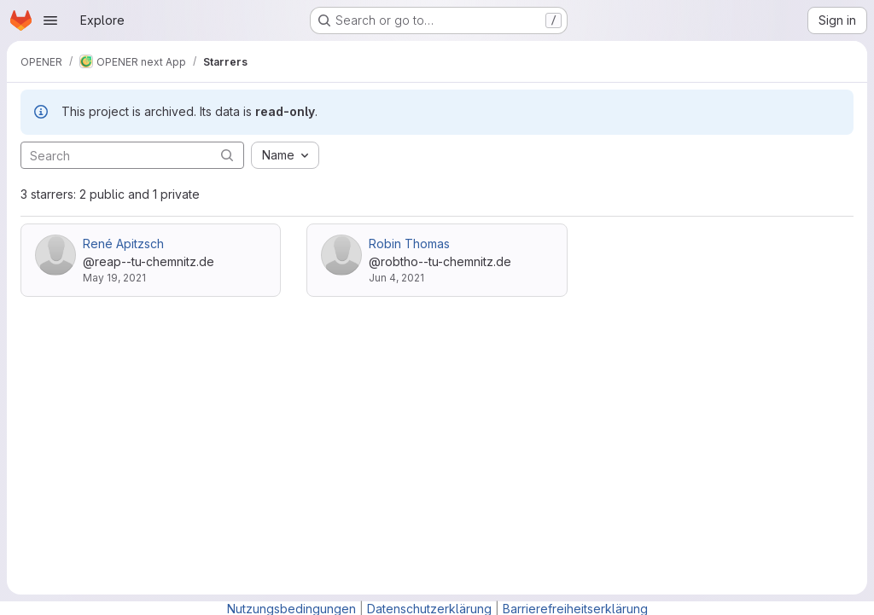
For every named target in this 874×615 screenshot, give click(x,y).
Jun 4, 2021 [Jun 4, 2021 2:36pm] (396, 277)
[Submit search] (227, 154)
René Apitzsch (123, 243)
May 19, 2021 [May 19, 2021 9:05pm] (114, 277)
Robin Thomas (409, 243)
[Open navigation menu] (50, 20)
